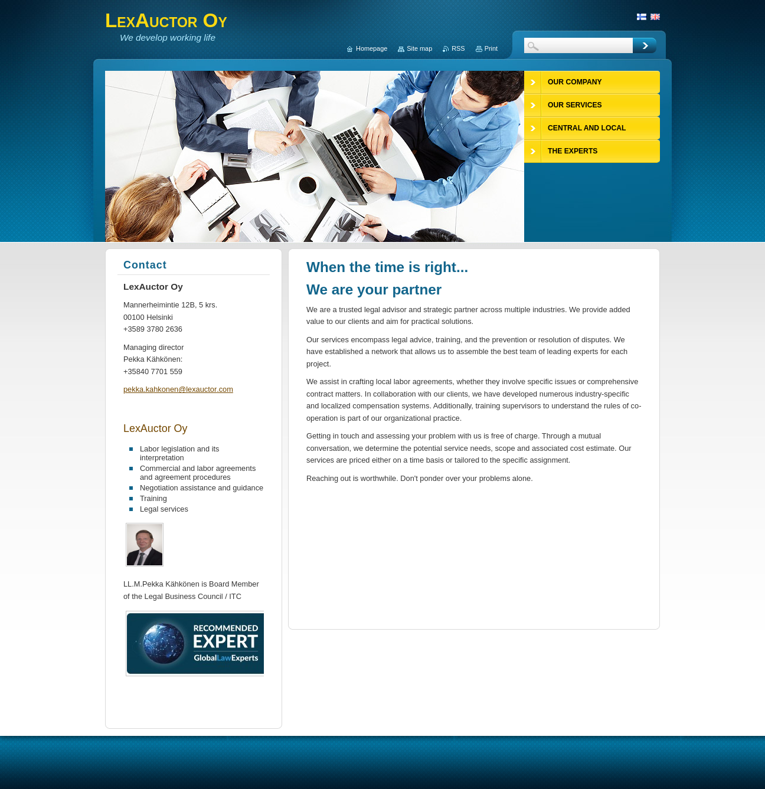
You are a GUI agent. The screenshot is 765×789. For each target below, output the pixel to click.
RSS (458, 48)
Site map (419, 48)
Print (491, 48)
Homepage (371, 48)
